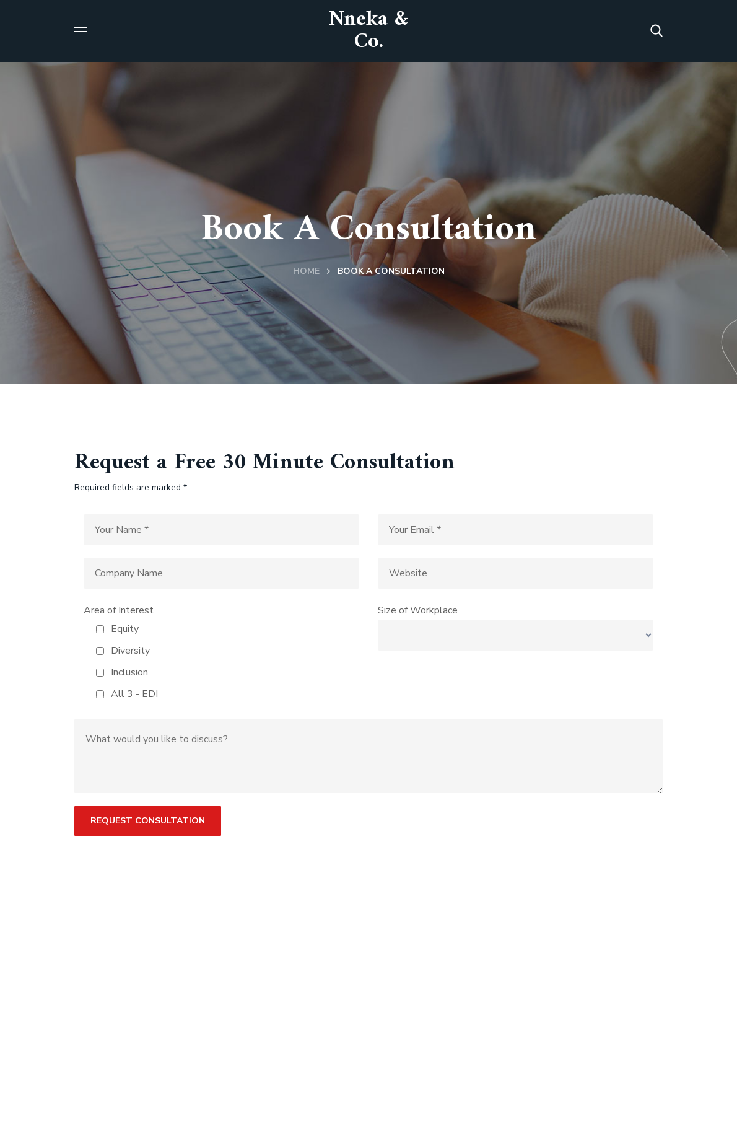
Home (306, 271)
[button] (656, 31)
